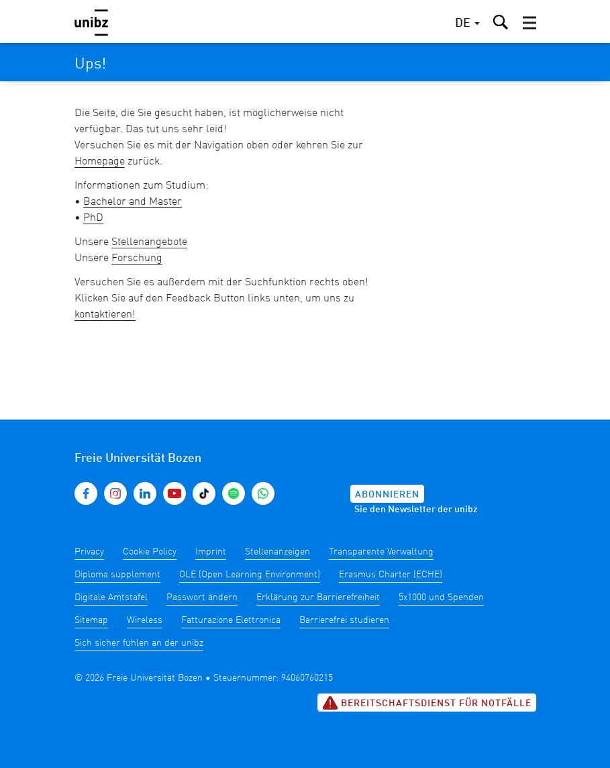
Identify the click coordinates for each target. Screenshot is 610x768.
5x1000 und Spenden (441, 597)
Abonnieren (387, 494)
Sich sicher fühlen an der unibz (138, 643)
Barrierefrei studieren (344, 620)
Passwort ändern (202, 597)
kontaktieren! (105, 314)
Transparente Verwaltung (381, 552)
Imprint (210, 552)
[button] (529, 23)
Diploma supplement (117, 574)
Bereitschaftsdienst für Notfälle (426, 703)
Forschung (136, 258)
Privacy (89, 552)
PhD (93, 218)
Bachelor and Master (132, 202)
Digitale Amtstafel (111, 597)
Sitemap (91, 620)
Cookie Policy (149, 552)
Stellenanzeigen (277, 552)
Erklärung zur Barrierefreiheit (318, 597)
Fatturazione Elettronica (231, 620)
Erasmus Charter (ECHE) (390, 574)
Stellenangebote (149, 242)
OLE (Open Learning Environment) (249, 574)
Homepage (99, 161)
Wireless (144, 620)
